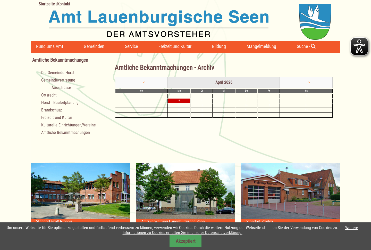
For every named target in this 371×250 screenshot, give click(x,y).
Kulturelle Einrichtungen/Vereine (68, 125)
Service (131, 46)
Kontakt (63, 4)
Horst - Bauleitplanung (60, 102)
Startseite (47, 4)
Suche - (306, 46)
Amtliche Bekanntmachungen (65, 132)
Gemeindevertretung (58, 80)
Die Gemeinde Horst (57, 72)
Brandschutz (51, 110)
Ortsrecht (49, 95)
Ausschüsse (61, 87)
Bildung (219, 46)
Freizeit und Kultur (174, 46)
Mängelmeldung (261, 46)
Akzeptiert (186, 241)
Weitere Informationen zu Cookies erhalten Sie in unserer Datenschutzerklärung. (240, 230)
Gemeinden (94, 46)
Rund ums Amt (49, 46)
